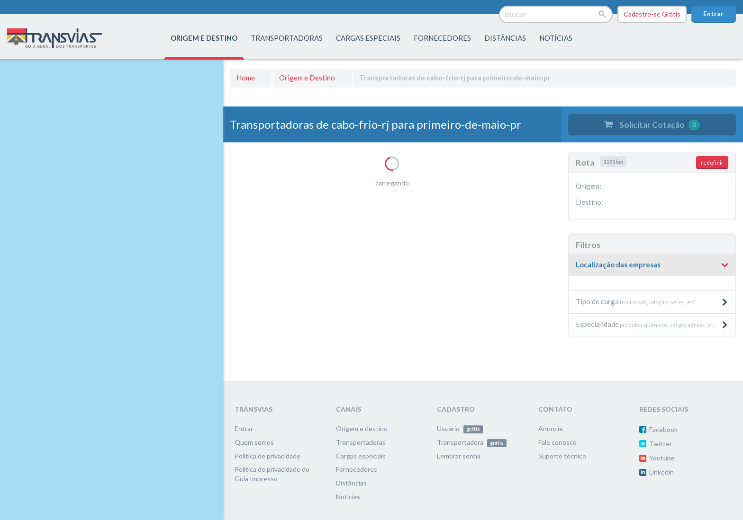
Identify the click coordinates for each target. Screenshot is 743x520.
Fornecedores (356, 469)
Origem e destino (362, 428)
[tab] (652, 265)
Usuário (460, 428)
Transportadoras (361, 442)
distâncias (505, 38)
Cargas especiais (368, 38)
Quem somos (254, 442)
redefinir (712, 162)
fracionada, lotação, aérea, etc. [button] (652, 301)
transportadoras (287, 38)
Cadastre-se (652, 14)
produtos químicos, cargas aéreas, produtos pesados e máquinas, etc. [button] (655, 324)
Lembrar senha (458, 456)
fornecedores (442, 38)
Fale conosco (557, 442)
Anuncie (550, 428)
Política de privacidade (267, 456)
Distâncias (351, 483)
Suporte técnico (562, 456)
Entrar (713, 13)
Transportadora (472, 442)
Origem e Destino (307, 77)
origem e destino (204, 38)
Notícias (555, 38)
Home (245, 77)
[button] (652, 265)
